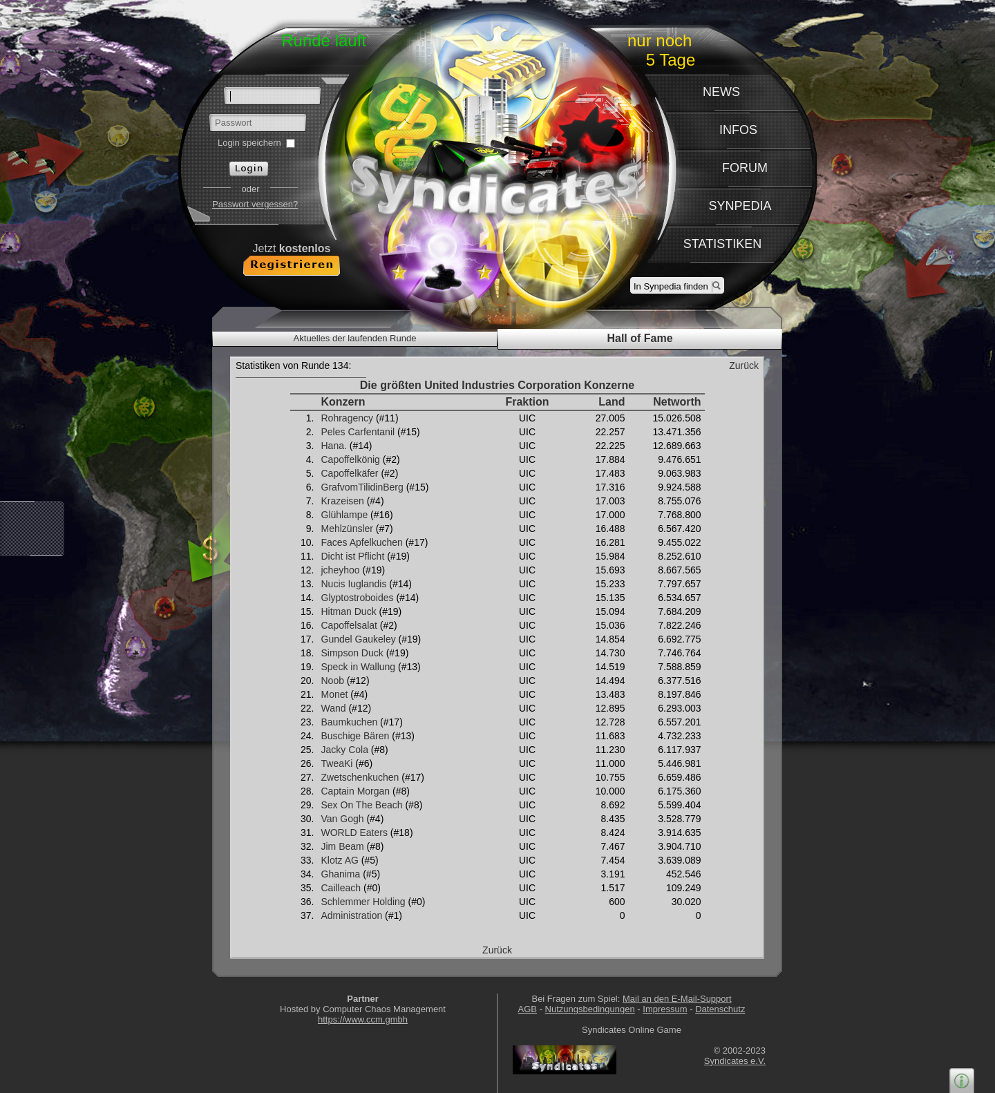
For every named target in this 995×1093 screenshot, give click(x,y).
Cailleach (341, 887)
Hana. (334, 445)
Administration (352, 915)
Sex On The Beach (362, 804)
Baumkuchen (349, 722)
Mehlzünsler (347, 528)
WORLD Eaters (354, 832)
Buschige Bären (355, 735)
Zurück (744, 365)
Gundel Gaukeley (358, 639)
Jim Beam (342, 846)
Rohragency (347, 418)
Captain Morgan (355, 791)
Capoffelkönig (350, 459)
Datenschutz (720, 1009)
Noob (332, 680)
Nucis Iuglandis (354, 583)
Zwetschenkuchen (360, 777)
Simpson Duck (352, 652)
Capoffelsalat (349, 625)
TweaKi (337, 763)
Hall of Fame (639, 338)
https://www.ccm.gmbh (363, 1019)
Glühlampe (344, 514)
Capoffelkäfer (350, 473)
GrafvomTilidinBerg (362, 487)
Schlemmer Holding (363, 901)
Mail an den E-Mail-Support (677, 999)
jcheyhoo (340, 570)
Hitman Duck (349, 611)
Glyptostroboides (357, 597)
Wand (333, 708)
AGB (527, 1009)
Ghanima (341, 874)
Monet (334, 694)
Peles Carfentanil (358, 431)
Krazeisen (342, 500)
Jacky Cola (344, 749)
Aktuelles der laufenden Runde (355, 338)
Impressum (665, 1009)
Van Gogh (342, 818)
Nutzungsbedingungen (590, 1009)
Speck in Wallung (358, 666)
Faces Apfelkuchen (362, 542)
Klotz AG (340, 860)
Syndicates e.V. (735, 1061)
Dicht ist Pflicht (353, 556)
